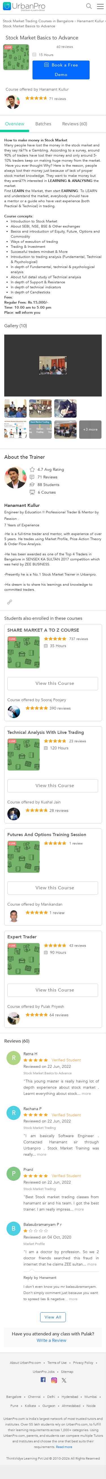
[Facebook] (43, 1382)
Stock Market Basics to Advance (47, 1073)
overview (14, 124)
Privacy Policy (83, 1362)
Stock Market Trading (39, 1128)
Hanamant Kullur (90, 21)
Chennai (34, 1397)
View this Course (52, 683)
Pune (14, 1406)
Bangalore (13, 1397)
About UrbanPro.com (25, 1362)
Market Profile (34, 1244)
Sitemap (67, 1371)
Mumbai (91, 1397)
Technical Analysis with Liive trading (45, 732)
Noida (91, 1406)
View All (53, 1317)
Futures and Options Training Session (46, 835)
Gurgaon (48, 1406)
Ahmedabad (71, 1406)
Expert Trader (21, 937)
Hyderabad (70, 1397)
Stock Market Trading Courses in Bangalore (38, 21)
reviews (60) (74, 124)
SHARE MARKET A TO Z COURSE (43, 630)
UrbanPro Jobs (44, 1371)
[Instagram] (54, 1382)
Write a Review (51, 1340)
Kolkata (30, 1406)
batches (43, 124)
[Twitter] (64, 1381)
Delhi (51, 1397)
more (86, 1093)
